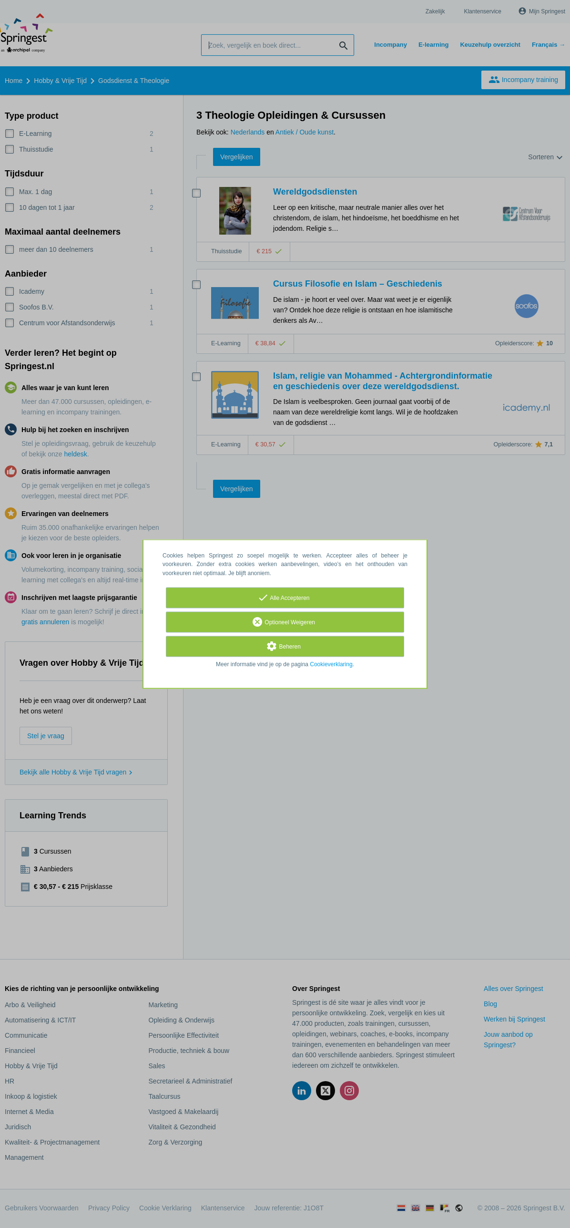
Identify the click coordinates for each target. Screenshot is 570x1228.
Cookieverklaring (331, 664)
